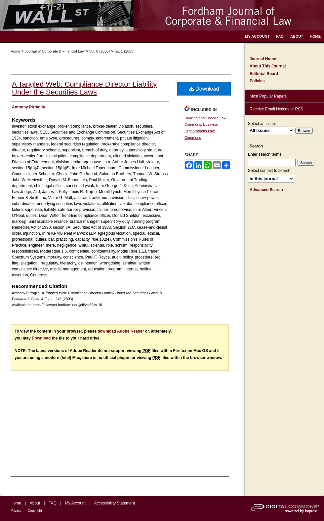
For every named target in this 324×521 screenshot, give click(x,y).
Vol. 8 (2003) (99, 51)
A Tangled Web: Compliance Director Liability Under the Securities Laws (84, 88)
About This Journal (268, 66)
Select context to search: (269, 170)
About (35, 503)
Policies (257, 81)
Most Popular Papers (268, 96)
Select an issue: (262, 123)
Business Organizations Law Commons (201, 131)
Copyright (35, 510)
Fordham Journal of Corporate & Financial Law (162, 15)
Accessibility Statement (114, 503)
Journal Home (263, 59)
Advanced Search (266, 189)
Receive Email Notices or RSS (276, 109)
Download (204, 89)
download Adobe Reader (121, 331)
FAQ (53, 503)
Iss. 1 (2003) (124, 51)
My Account (75, 503)
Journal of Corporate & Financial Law (55, 51)
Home (15, 51)
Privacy (16, 510)
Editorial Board (264, 73)
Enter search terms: (265, 154)
